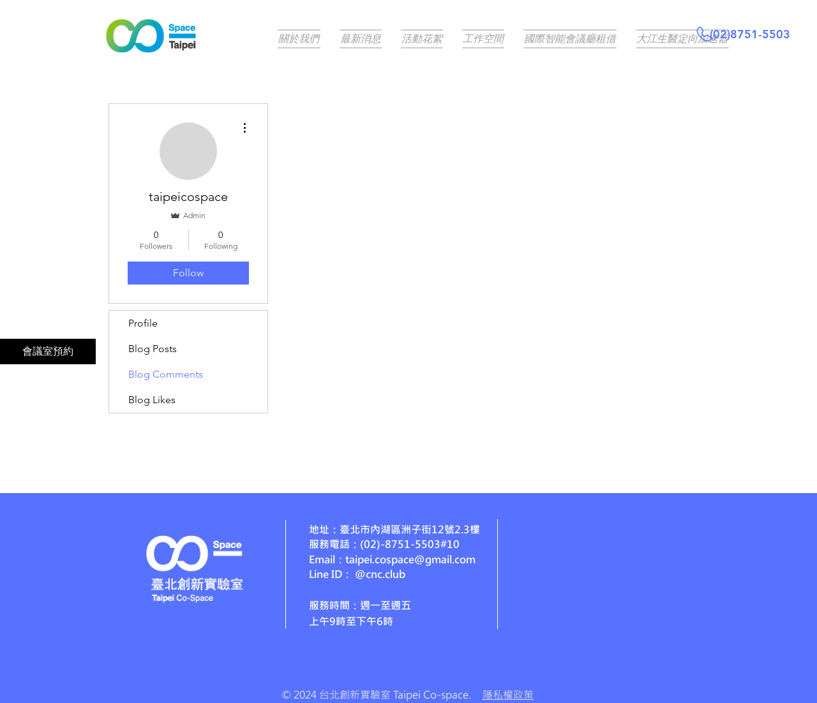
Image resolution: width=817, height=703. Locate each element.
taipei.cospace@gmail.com (410, 559)
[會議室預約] (48, 351)
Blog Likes (152, 400)
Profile (143, 323)
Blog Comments (165, 374)
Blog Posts (152, 349)
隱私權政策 (508, 694)
